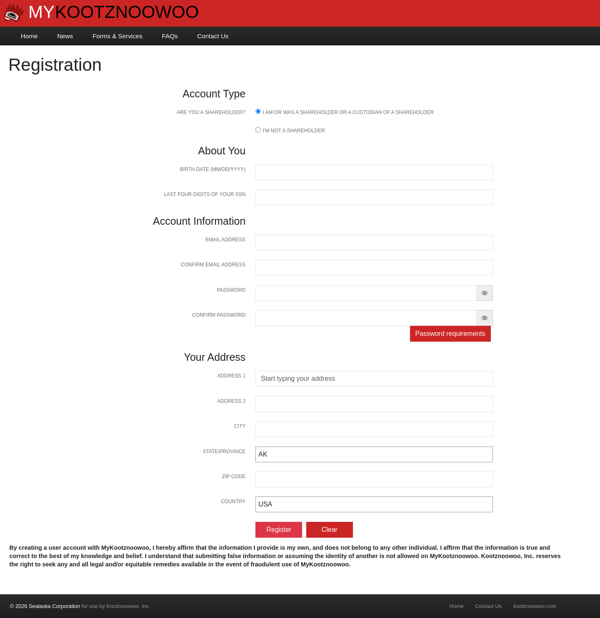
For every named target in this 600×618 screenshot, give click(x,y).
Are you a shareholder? (211, 112)
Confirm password (218, 315)
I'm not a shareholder (294, 131)
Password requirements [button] (450, 333)
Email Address (225, 240)
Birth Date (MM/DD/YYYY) (213, 169)
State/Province (223, 451)
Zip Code (233, 476)
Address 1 (231, 376)
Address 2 (231, 401)
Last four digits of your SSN (204, 194)
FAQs (170, 36)
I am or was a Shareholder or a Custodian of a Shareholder (348, 112)
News (65, 36)
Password (231, 290)
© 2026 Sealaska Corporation (45, 606)
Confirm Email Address (213, 265)
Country (233, 501)
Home (29, 36)
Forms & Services (117, 36)
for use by (80, 606)
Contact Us (212, 36)
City (239, 426)
